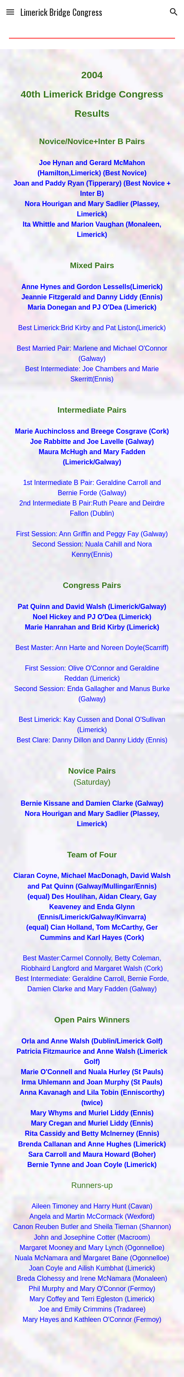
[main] (92, 713)
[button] (10, 12)
